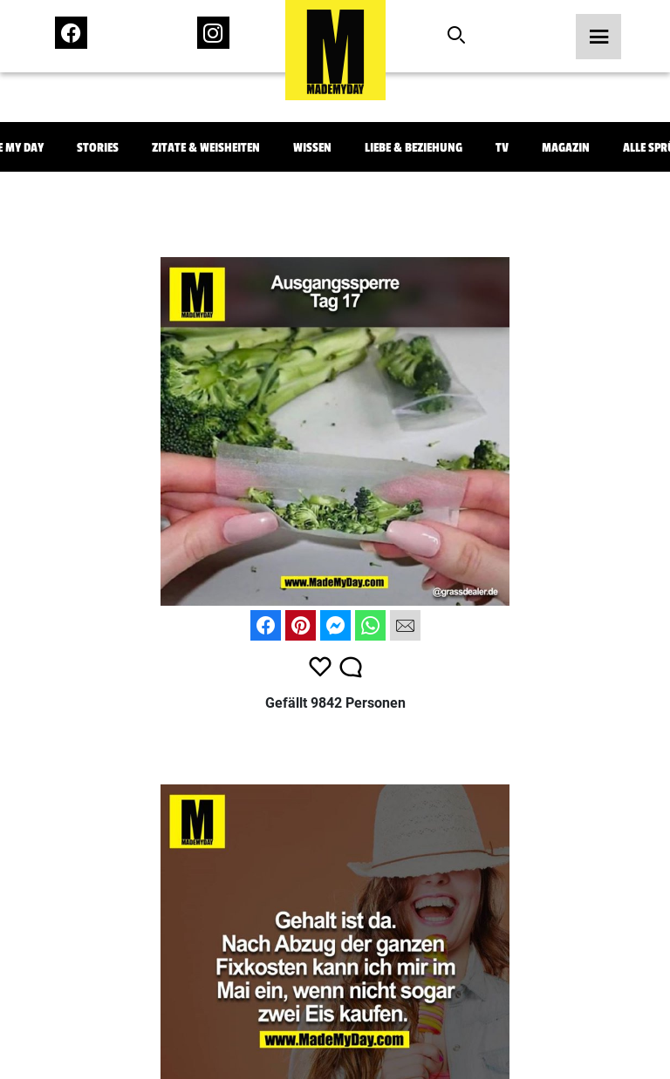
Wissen (312, 147)
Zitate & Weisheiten (206, 147)
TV (502, 147)
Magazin (566, 147)
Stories (98, 147)
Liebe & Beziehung (413, 147)
